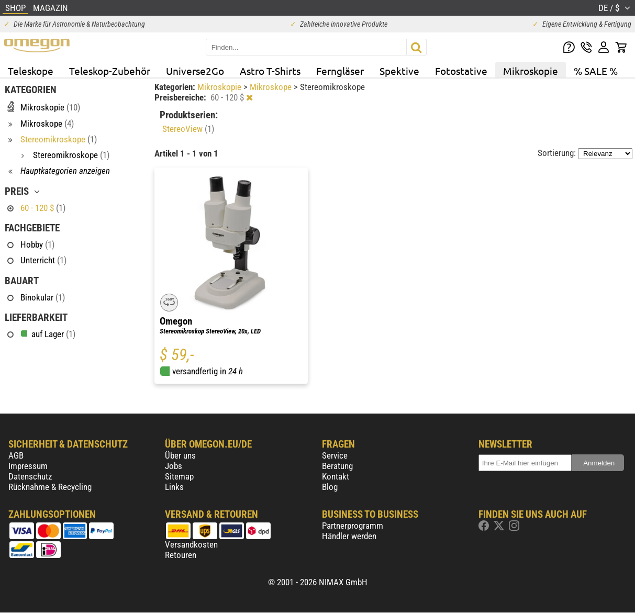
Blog (330, 487)
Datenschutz (30, 476)
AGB (16, 455)
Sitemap (179, 476)
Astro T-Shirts (270, 70)
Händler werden (349, 536)
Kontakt (335, 476)
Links (174, 487)
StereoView (188, 129)
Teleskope (30, 70)
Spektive (399, 70)
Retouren (180, 555)
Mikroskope (272, 87)
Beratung (337, 466)
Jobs (173, 466)
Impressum (28, 466)
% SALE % (596, 70)
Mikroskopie (530, 70)
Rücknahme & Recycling (50, 487)
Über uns (180, 455)
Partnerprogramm (352, 525)
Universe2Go (195, 70)
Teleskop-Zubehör (109, 70)
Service (335, 455)
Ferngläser (340, 70)
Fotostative (461, 70)
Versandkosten (191, 544)
